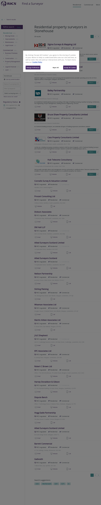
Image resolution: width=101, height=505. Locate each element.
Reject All (56, 67)
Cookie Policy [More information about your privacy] (37, 62)
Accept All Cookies (70, 67)
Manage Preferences (33, 67)
